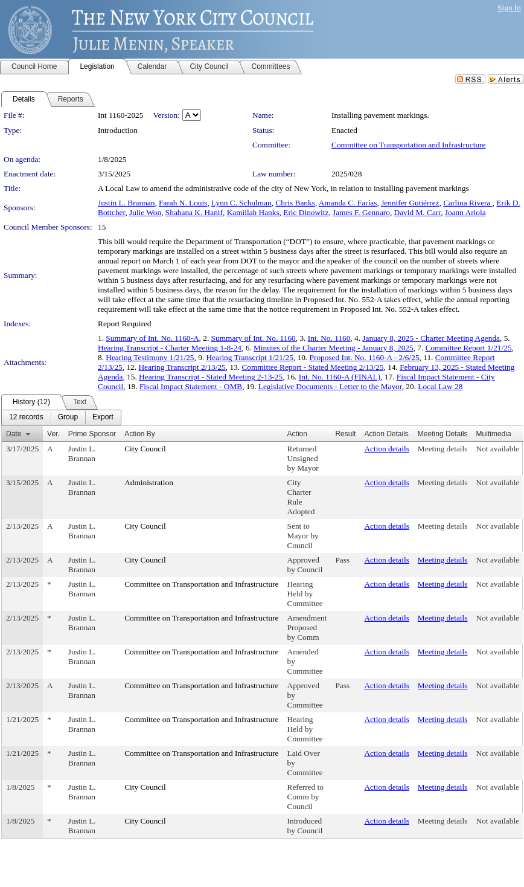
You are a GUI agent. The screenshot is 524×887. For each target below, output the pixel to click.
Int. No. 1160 (329, 338)
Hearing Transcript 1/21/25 (249, 357)
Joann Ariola (465, 212)
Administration (148, 482)
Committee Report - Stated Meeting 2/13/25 (312, 367)
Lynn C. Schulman (241, 202)
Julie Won (145, 212)
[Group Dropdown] (68, 417)
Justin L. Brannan (126, 202)
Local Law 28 (440, 386)
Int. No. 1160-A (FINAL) (339, 376)
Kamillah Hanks (253, 212)
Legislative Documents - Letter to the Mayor (330, 386)
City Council (145, 448)
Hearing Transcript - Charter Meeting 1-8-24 (169, 347)
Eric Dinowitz (305, 212)
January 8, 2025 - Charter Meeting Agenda (431, 338)
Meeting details (443, 448)
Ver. (53, 434)
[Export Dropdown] (103, 417)
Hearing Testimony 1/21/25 (150, 357)
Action (297, 434)
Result (345, 434)
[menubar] (61, 417)
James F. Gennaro (361, 212)
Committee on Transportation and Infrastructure (408, 144)
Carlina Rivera (467, 202)
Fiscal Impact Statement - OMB (190, 386)
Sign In (509, 7)
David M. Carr (417, 212)
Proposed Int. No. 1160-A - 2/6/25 (365, 357)
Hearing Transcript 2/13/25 (181, 367)
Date (13, 434)
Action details (386, 448)
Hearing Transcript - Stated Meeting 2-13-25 (211, 376)
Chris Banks (295, 202)
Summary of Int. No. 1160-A (152, 338)
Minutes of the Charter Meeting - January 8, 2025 (334, 347)
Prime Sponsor (92, 434)
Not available (497, 448)
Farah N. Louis (183, 202)
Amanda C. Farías (348, 202)
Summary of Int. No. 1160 (253, 338)
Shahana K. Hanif (194, 212)
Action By (139, 434)
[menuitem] (26, 417)
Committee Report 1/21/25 (469, 347)
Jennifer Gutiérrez (410, 202)
